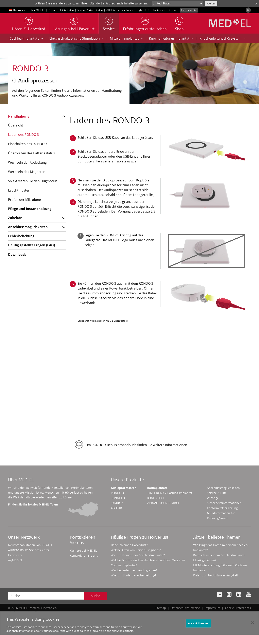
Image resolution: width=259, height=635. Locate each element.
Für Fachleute (188, 10)
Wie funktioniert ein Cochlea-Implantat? (138, 555)
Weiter (211, 3)
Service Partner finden (90, 10)
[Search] (248, 10)
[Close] (252, 624)
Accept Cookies (198, 625)
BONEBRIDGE (156, 498)
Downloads (17, 254)
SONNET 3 (118, 498)
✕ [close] (256, 3)
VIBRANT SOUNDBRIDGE (163, 503)
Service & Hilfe (217, 493)
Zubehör (15, 218)
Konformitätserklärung (222, 508)
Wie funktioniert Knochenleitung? (133, 575)
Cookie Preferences (238, 608)
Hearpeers (15, 555)
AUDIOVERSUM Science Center (28, 550)
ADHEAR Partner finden (119, 10)
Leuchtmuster (19, 190)
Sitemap (160, 608)
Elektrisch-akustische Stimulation (76, 38)
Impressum (212, 608)
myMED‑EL (143, 10)
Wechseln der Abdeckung (27, 162)
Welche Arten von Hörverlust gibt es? (136, 550)
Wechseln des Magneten (26, 172)
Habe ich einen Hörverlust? (129, 545)
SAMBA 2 (117, 503)
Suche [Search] (95, 596)
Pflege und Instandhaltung (29, 208)
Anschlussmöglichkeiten (28, 227)
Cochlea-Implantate (26, 38)
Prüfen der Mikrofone (24, 199)
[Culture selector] (177, 3)
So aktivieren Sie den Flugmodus (32, 181)
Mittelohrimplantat (126, 38)
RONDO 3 (117, 493)
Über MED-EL (37, 10)
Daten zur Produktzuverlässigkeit (215, 575)
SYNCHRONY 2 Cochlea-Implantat (169, 493)
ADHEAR (116, 508)
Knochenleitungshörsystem (222, 38)
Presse (52, 10)
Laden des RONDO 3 (23, 134)
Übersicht (15, 125)
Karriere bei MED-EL (83, 550)
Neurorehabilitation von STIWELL (30, 545)
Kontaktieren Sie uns (164, 10)
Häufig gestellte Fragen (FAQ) (31, 245)
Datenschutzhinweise (185, 608)
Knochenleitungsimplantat (171, 38)
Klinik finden (67, 10)
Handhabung (18, 116)
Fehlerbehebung (21, 236)
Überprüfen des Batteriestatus (31, 153)
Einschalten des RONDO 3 (27, 144)
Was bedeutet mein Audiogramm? (134, 570)
